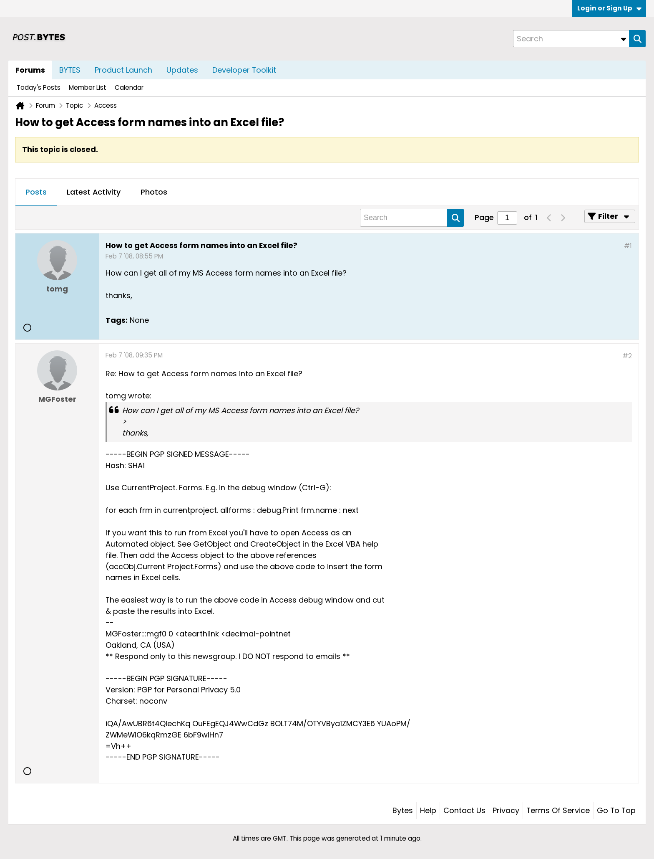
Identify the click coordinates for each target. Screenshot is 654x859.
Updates (182, 70)
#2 (627, 356)
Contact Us (464, 810)
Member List (87, 87)
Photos (154, 192)
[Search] (571, 38)
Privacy (506, 810)
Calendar (129, 87)
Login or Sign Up (609, 8)
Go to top (616, 810)
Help (428, 810)
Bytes (402, 810)
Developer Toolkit (244, 70)
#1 (628, 245)
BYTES (69, 70)
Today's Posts (38, 87)
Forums (30, 70)
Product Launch (123, 70)
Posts (36, 192)
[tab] (36, 192)
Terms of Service (558, 810)
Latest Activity (94, 192)
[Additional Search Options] (623, 38)
